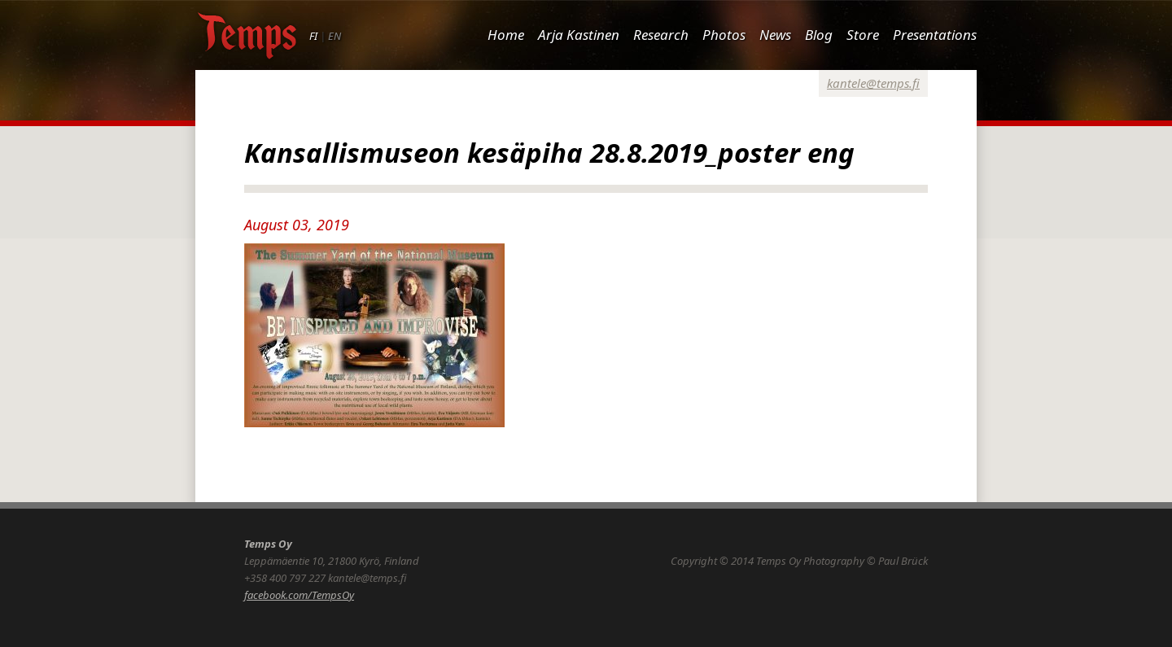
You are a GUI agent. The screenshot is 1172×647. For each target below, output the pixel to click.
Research (661, 34)
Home (506, 34)
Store (862, 34)
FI (313, 35)
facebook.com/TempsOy (299, 595)
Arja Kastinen (578, 34)
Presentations (935, 34)
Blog (819, 34)
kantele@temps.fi (873, 83)
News (775, 34)
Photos (724, 34)
